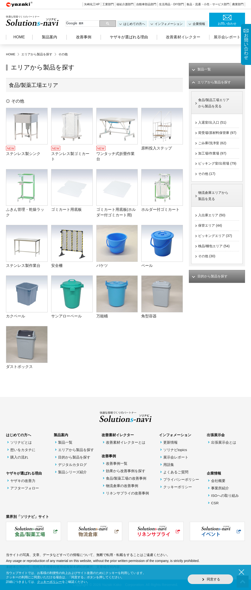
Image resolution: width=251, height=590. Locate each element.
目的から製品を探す (74, 457)
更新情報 (170, 442)
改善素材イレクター (183, 37)
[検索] (83, 23)
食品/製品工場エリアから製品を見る (214, 104)
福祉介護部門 (125, 4)
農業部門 (238, 4)
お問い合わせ (227, 23)
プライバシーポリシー (181, 479)
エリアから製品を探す (76, 450)
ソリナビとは (21, 442)
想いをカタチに (22, 450)
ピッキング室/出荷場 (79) (214, 175)
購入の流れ (19, 457)
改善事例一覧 (116, 463)
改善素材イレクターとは (125, 442)
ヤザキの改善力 (22, 481)
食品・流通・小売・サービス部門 (207, 4)
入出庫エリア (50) (212, 231)
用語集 (168, 465)
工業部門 (108, 4)
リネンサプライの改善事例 (127, 493)
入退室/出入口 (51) (213, 124)
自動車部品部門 (146, 4)
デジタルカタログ (72, 465)
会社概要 (218, 481)
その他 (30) (207, 274)
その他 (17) (207, 189)
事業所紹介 (220, 488)
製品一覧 (65, 442)
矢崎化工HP (92, 4)
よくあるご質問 (175, 472)
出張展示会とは (223, 442)
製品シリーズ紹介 (72, 472)
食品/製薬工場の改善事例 (126, 478)
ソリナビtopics (175, 450)
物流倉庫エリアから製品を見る (214, 211)
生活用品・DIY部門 (171, 4)
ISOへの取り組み (225, 495)
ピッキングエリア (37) (216, 253)
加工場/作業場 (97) (213, 162)
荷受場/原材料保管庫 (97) (214, 137)
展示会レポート (227, 37)
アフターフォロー (24, 488)
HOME (19, 37)
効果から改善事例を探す (125, 471)
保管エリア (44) (211, 242)
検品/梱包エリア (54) (215, 263)
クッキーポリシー (177, 487)
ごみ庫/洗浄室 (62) (213, 151)
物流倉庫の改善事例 (122, 486)
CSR (215, 503)
